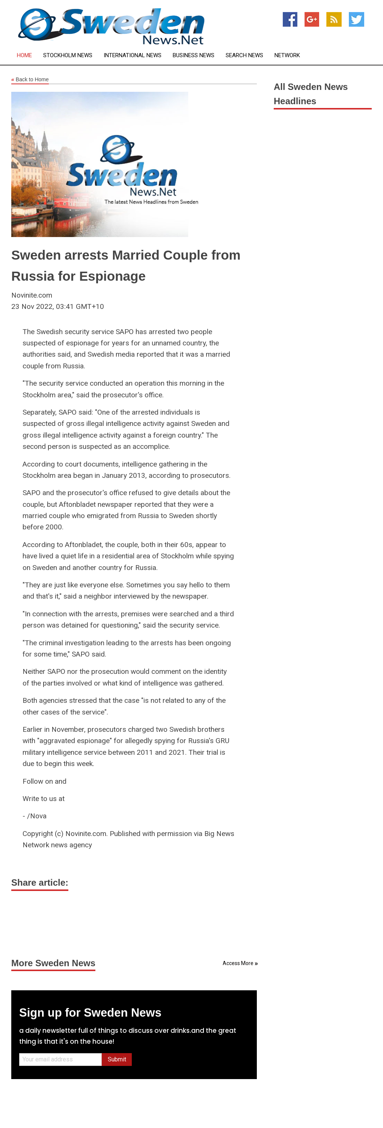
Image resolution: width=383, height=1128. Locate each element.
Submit (117, 1059)
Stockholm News (67, 55)
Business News (193, 55)
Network (287, 55)
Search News (244, 55)
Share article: (39, 882)
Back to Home (30, 80)
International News (132, 55)
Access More (238, 963)
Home (24, 55)
